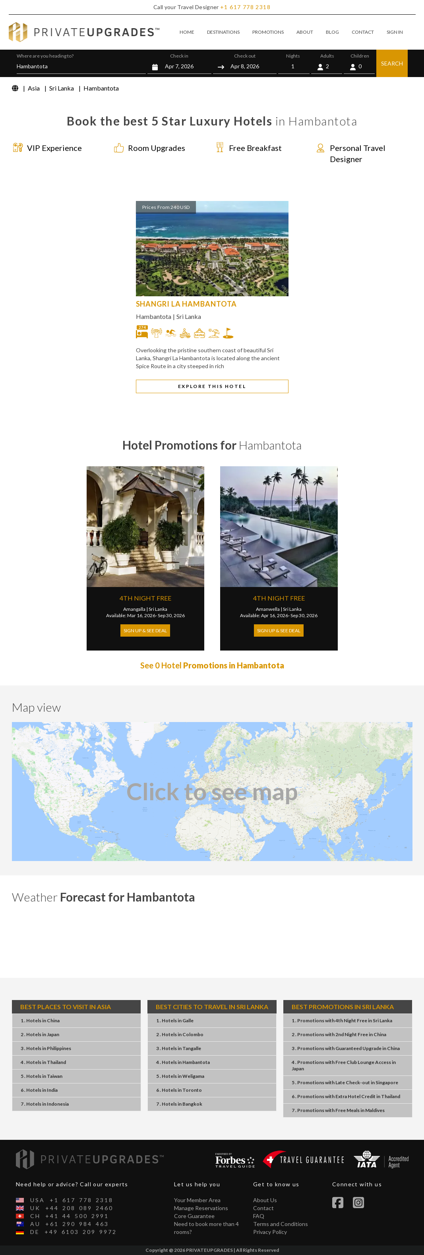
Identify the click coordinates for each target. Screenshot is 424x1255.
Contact (263, 1208)
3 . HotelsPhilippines (46, 1048)
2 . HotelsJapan (40, 1034)
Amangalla (134, 609)
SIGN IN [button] (395, 32)
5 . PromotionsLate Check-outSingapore (345, 1082)
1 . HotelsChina (40, 1020)
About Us (265, 1200)
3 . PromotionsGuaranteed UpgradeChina (346, 1048)
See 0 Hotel (212, 665)
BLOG (332, 32)
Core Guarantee (194, 1216)
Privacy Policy (270, 1231)
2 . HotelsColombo (179, 1034)
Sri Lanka (188, 316)
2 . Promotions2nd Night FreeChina (339, 1034)
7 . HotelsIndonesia (45, 1104)
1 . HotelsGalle (175, 1020)
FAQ (258, 1216)
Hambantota (153, 316)
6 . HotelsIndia (39, 1090)
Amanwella (268, 609)
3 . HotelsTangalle (178, 1048)
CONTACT (363, 32)
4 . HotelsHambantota (183, 1062)
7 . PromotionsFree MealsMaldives (338, 1110)
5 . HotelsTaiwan (41, 1076)
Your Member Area (197, 1200)
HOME (187, 32)
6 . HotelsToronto (179, 1090)
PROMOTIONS (268, 32)
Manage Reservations (201, 1208)
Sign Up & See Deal (145, 630)
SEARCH (392, 63)
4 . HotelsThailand (43, 1062)
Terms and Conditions (280, 1223)
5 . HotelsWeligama (180, 1076)
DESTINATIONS (223, 32)
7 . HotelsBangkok (179, 1104)
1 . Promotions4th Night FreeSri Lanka (342, 1020)
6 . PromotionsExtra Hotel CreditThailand (346, 1096)
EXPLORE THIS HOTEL (212, 386)
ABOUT (304, 32)
